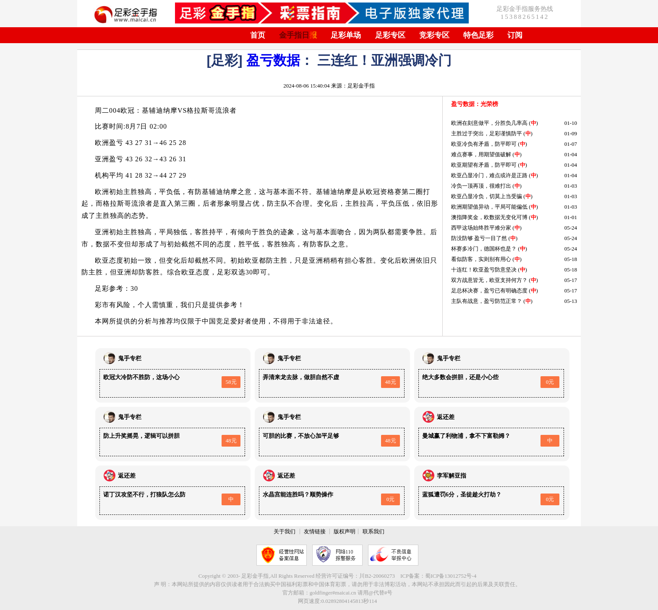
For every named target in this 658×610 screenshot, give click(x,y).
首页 (257, 35)
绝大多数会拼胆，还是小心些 (460, 377)
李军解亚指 (451, 476)
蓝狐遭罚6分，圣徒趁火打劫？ (461, 494)
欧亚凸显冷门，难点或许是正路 (489, 175)
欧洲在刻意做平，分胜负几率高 (489, 123)
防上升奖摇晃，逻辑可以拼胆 (141, 436)
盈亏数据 (273, 60)
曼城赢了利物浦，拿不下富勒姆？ (466, 436)
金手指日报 (298, 35)
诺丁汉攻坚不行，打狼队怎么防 (144, 494)
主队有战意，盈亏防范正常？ (486, 301)
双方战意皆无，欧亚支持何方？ (489, 280)
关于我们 (284, 531)
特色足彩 (478, 35)
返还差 (445, 417)
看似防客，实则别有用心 (481, 259)
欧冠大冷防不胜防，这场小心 (141, 377)
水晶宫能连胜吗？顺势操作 (298, 494)
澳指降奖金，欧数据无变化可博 (489, 217)
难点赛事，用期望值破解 (481, 154)
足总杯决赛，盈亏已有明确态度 (489, 290)
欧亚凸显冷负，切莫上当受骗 (486, 196)
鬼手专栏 (129, 358)
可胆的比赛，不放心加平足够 (301, 436)
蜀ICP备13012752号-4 (450, 576)
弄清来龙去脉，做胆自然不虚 (301, 377)
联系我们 (373, 531)
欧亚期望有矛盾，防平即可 (484, 165)
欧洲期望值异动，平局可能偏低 (489, 207)
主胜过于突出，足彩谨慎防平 (486, 133)
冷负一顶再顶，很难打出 (481, 186)
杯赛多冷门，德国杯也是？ (484, 249)
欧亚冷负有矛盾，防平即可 (484, 144)
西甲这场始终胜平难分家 (481, 228)
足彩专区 (390, 35)
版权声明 (344, 531)
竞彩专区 (434, 35)
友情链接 (315, 531)
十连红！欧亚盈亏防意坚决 (484, 269)
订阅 (514, 35)
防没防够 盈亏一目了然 (479, 238)
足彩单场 (346, 35)
